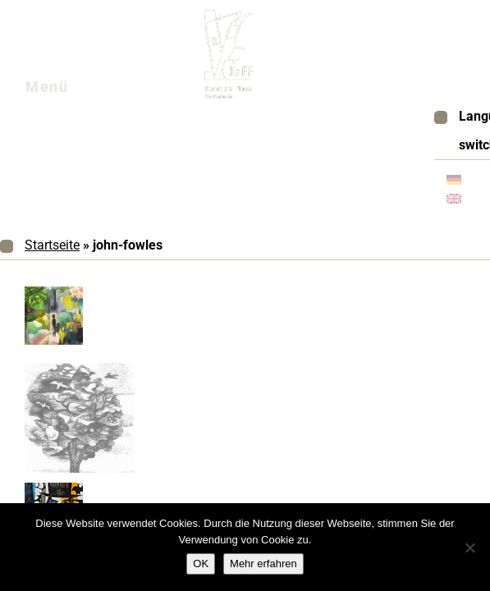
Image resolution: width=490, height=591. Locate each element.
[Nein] (469, 547)
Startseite (52, 245)
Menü (67, 91)
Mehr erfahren (263, 563)
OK (200, 563)
